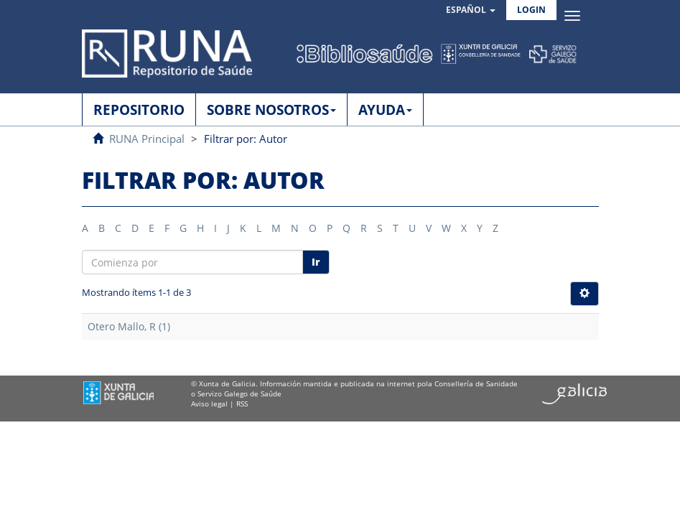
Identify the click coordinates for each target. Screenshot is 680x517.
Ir (316, 262)
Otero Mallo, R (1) (129, 326)
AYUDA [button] (385, 110)
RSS (242, 404)
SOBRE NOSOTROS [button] (271, 110)
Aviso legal (209, 404)
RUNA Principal (147, 138)
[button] (470, 10)
